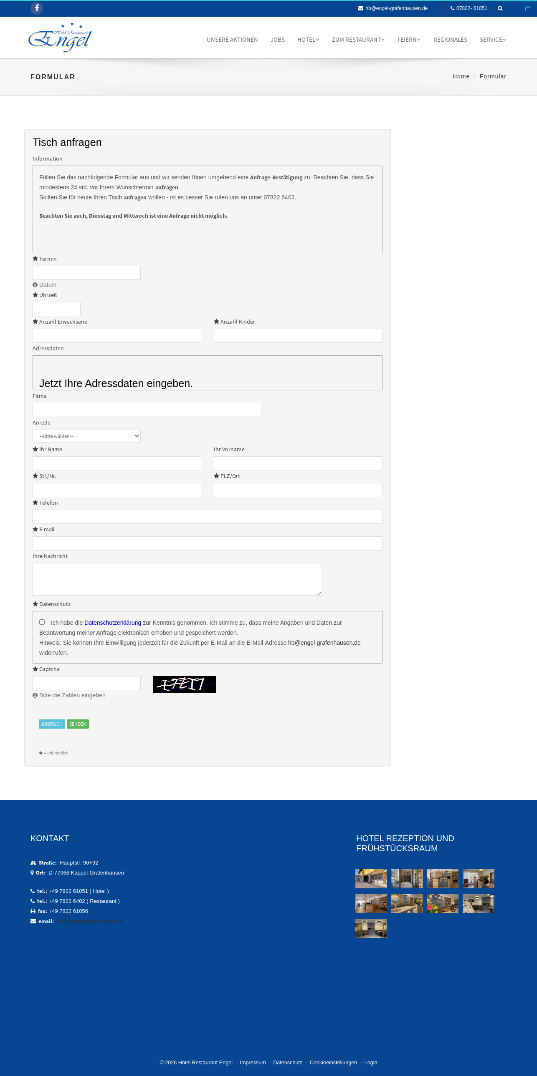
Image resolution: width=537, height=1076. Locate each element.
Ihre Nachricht (50, 556)
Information (48, 158)
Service (493, 39)
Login (371, 1063)
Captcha (46, 669)
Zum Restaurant (358, 39)
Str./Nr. (44, 476)
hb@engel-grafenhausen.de (393, 8)
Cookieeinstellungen (333, 1063)
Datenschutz (52, 604)
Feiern (409, 39)
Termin (45, 258)
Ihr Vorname (229, 449)
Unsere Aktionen (232, 39)
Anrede (42, 422)
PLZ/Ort (227, 476)
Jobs (278, 39)
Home (461, 76)
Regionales (450, 39)
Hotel (308, 39)
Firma (40, 396)
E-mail (44, 529)
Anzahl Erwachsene (60, 321)
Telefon (45, 502)
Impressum (253, 1063)
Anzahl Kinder (234, 321)
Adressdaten (48, 348)
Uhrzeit (45, 295)
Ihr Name (47, 449)
